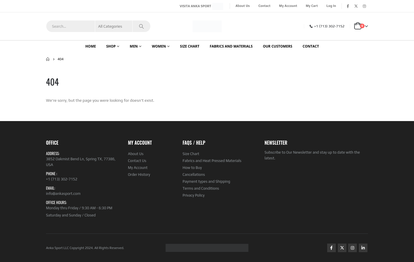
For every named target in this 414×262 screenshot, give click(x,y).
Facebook (331, 248)
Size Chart (191, 154)
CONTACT (311, 46)
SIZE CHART (189, 46)
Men (134, 46)
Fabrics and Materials (231, 46)
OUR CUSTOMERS (277, 46)
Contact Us (137, 161)
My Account (288, 5)
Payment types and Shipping (206, 181)
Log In (331, 5)
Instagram (352, 248)
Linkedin (363, 248)
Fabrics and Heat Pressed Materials (212, 161)
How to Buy (192, 167)
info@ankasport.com (63, 193)
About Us (242, 5)
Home (90, 46)
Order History (139, 174)
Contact (264, 5)
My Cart (312, 5)
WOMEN (159, 46)
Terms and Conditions (201, 188)
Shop (111, 46)
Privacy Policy (193, 195)
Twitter (342, 248)
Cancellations (194, 174)
